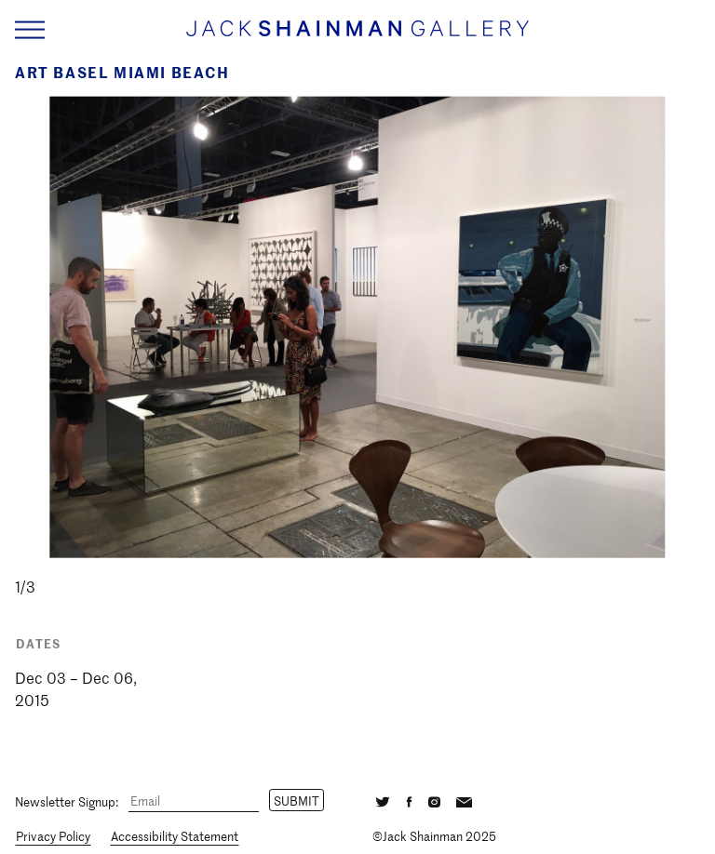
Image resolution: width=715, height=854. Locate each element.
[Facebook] (409, 800)
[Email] (193, 801)
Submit (296, 800)
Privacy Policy (53, 836)
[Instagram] (434, 800)
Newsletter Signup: (66, 800)
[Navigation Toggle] (30, 30)
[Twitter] (382, 800)
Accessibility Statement (174, 836)
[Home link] (357, 37)
